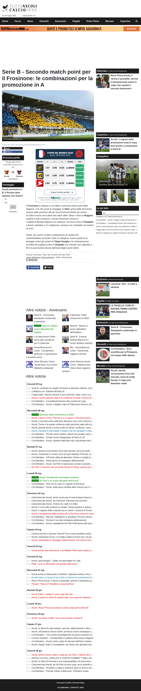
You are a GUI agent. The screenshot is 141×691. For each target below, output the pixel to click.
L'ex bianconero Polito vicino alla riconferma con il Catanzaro (44, 339)
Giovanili (101, 344)
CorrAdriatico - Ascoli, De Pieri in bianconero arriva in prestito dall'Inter (65, 464)
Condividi (33, 267)
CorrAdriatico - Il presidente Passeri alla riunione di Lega (59, 401)
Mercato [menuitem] (109, 21)
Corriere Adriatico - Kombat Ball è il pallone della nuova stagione (62, 638)
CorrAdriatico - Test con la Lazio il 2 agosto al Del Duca (58, 484)
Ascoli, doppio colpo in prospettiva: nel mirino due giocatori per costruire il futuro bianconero (75, 644)
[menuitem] (136, 21)
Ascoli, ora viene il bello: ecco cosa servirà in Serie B (56, 618)
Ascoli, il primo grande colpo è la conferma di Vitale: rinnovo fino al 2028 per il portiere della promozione (81, 398)
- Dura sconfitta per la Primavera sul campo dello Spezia (124, 352)
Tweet (48, 267)
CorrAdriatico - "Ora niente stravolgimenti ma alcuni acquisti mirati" (64, 635)
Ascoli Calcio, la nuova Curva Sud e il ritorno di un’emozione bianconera (66, 577)
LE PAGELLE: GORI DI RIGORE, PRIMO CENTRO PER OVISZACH (124, 308)
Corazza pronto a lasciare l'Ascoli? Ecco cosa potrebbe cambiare (63, 534)
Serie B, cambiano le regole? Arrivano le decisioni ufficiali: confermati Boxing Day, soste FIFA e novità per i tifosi (85, 388)
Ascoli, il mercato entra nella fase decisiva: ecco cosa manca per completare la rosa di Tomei (76, 421)
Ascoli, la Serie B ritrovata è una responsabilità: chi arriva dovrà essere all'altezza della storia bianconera (81, 661)
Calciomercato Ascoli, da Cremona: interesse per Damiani (59, 501)
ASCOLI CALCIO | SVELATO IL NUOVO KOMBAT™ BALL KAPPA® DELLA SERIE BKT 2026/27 (78, 658)
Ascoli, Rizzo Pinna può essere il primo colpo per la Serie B (60, 608)
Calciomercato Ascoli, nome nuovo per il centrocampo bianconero (63, 497)
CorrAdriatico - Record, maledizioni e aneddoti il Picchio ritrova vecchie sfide (68, 517)
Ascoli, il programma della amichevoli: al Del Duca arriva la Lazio (62, 514)
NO (6, 203)
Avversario (37, 255)
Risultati (13, 212)
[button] (13, 207)
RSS (82, 688)
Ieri (104, 213)
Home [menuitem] (5, 21)
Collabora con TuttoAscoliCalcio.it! (48, 391)
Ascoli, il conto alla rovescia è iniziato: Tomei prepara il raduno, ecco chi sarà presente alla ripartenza (79, 507)
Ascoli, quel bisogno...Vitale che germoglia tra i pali (55, 561)
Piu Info (79, 168)
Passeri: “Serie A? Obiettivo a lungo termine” (53, 584)
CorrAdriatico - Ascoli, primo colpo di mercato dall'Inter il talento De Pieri (66, 641)
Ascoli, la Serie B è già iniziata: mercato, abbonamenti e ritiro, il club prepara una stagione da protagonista (82, 628)
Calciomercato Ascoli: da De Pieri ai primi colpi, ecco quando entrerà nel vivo (68, 664)
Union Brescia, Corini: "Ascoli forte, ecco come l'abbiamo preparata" (45, 364)
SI (5, 199)
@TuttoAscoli (67, 257)
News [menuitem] (30, 21)
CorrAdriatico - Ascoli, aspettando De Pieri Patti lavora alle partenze (64, 523)
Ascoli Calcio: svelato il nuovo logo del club (52, 594)
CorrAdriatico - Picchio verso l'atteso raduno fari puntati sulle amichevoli (66, 434)
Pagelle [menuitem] (76, 21)
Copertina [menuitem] (125, 21)
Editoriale (102, 71)
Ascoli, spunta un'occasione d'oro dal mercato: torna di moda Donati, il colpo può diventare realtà (78, 451)
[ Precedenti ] (13, 179)
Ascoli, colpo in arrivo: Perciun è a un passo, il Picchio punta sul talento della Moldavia (72, 418)
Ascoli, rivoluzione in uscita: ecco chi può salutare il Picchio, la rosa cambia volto (70, 454)
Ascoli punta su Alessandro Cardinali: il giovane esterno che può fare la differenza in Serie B (75, 574)
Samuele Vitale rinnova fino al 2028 (53, 415)
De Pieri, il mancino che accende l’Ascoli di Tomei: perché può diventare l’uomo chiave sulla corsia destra (82, 467)
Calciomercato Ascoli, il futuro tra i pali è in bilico (55, 504)
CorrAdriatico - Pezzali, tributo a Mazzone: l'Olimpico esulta (60, 671)
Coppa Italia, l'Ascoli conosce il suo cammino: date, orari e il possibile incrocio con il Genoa (75, 395)
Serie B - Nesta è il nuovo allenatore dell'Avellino (79, 329)
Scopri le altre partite (60, 192)
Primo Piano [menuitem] (92, 21)
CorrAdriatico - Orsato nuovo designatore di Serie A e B (58, 437)
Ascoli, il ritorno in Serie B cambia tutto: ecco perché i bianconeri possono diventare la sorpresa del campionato (84, 597)
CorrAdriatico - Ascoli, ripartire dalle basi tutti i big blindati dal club (63, 440)
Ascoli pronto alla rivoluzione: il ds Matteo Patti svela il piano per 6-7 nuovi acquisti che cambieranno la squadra (85, 550)
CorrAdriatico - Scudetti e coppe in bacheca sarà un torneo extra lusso (65, 668)
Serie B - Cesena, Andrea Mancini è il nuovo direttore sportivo (81, 339)
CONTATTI (74, 688)
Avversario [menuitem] (60, 21)
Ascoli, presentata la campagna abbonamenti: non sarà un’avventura (64, 540)
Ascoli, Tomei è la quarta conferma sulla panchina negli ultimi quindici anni (67, 424)
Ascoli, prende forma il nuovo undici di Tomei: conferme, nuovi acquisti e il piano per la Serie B (76, 427)
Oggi (99, 213)
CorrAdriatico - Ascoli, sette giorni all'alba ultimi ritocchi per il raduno (64, 487)
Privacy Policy (78, 683)
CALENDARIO (63, 688)
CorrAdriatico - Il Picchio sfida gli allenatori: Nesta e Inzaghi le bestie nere (67, 457)
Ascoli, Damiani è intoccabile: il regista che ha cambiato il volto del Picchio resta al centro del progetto (80, 431)
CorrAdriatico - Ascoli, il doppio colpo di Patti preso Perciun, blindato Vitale (67, 404)
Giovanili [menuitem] (44, 21)
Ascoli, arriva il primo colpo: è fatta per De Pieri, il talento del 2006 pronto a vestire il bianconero (77, 655)
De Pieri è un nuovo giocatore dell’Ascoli (55, 481)
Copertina (102, 135)
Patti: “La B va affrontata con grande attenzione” (55, 564)
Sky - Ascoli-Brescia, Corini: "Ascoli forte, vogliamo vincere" (80, 350)
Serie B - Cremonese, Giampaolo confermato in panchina (45, 318)
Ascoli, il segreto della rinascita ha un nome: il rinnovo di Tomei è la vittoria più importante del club (78, 510)
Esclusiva (102, 279)
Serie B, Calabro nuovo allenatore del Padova (46, 329)
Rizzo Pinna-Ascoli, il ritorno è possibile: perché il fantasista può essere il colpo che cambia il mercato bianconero (86, 581)
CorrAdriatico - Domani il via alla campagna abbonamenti (59, 520)
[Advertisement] (60, 289)
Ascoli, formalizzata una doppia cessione (55, 477)
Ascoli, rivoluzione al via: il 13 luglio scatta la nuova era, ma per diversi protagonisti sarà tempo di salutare (82, 537)
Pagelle (100, 301)
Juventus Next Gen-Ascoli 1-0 (113, 185)
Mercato (101, 366)
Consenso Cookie (64, 683)
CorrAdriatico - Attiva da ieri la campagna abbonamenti (58, 460)
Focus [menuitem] (18, 21)
